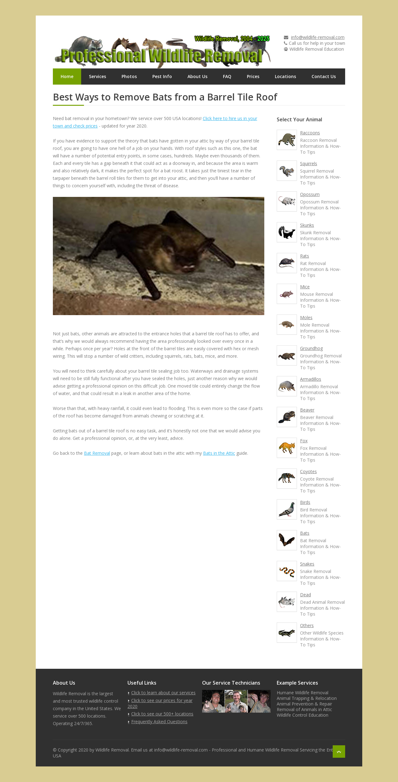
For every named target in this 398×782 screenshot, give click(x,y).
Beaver (307, 410)
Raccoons (310, 133)
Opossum (310, 194)
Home (67, 76)
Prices (253, 76)
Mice (305, 287)
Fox (304, 441)
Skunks (307, 225)
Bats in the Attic (219, 453)
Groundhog (311, 348)
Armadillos (310, 379)
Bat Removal (97, 453)
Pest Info (162, 76)
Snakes (307, 564)
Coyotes (308, 471)
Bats (304, 533)
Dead (305, 595)
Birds (305, 502)
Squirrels (308, 163)
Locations (285, 76)
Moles (306, 317)
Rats (304, 256)
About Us (197, 76)
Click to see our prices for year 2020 (159, 703)
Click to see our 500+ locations (162, 714)
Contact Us (324, 76)
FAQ (227, 76)
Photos (129, 76)
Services (97, 76)
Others (307, 625)
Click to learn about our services (163, 693)
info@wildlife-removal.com (318, 37)
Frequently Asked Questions (159, 721)
